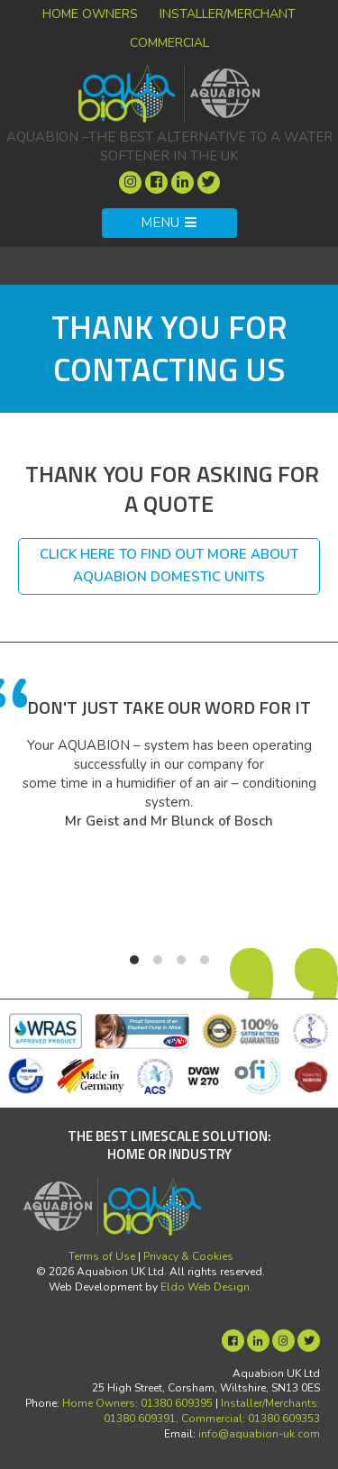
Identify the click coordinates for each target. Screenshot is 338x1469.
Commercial (169, 42)
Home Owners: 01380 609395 (137, 1403)
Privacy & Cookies (188, 1256)
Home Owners (90, 14)
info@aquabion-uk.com (259, 1434)
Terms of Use (102, 1256)
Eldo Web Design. (206, 1287)
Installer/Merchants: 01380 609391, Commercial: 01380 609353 (212, 1411)
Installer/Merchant (228, 14)
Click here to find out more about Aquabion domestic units (169, 566)
